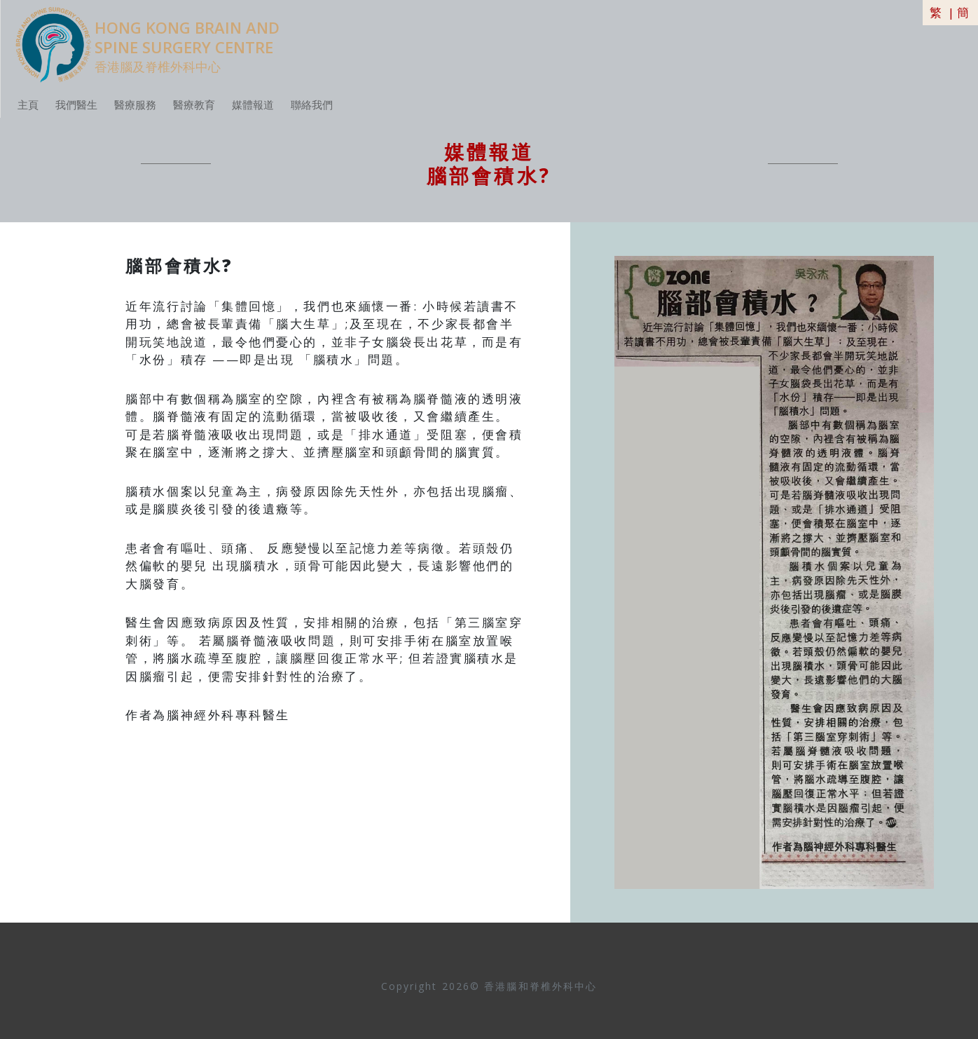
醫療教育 (194, 104)
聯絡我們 (312, 104)
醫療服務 (135, 104)
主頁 (28, 104)
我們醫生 (76, 104)
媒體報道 (253, 104)
